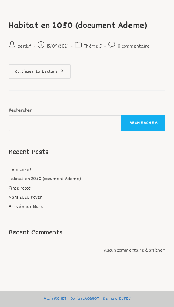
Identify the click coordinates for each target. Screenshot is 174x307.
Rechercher (20, 111)
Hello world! (20, 170)
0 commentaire (133, 46)
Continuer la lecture (43, 69)
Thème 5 (93, 46)
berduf (24, 46)
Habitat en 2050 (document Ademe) (78, 26)
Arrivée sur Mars (26, 207)
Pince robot (20, 188)
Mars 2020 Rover (25, 197)
